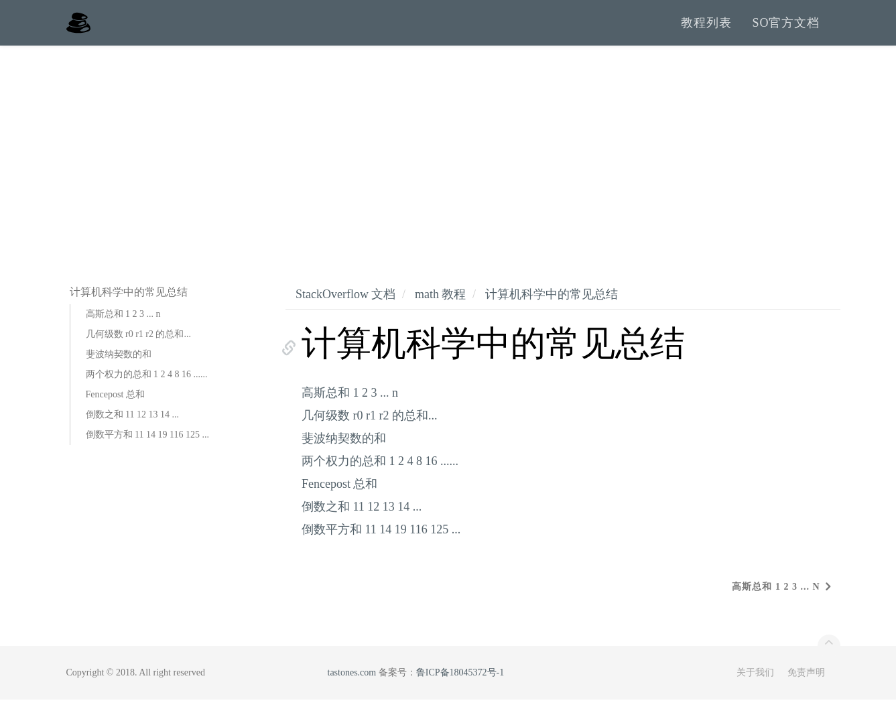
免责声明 (806, 688)
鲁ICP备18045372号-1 (460, 688)
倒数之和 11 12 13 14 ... (132, 429)
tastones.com (352, 688)
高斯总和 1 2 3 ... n (123, 329)
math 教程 (440, 309)
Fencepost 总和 (115, 409)
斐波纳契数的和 (118, 369)
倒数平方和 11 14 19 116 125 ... (147, 449)
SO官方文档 (786, 30)
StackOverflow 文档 (345, 309)
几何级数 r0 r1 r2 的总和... (139, 349)
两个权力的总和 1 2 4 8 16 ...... (147, 389)
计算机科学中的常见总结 (551, 309)
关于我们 (755, 688)
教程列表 (706, 30)
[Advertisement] (448, 161)
